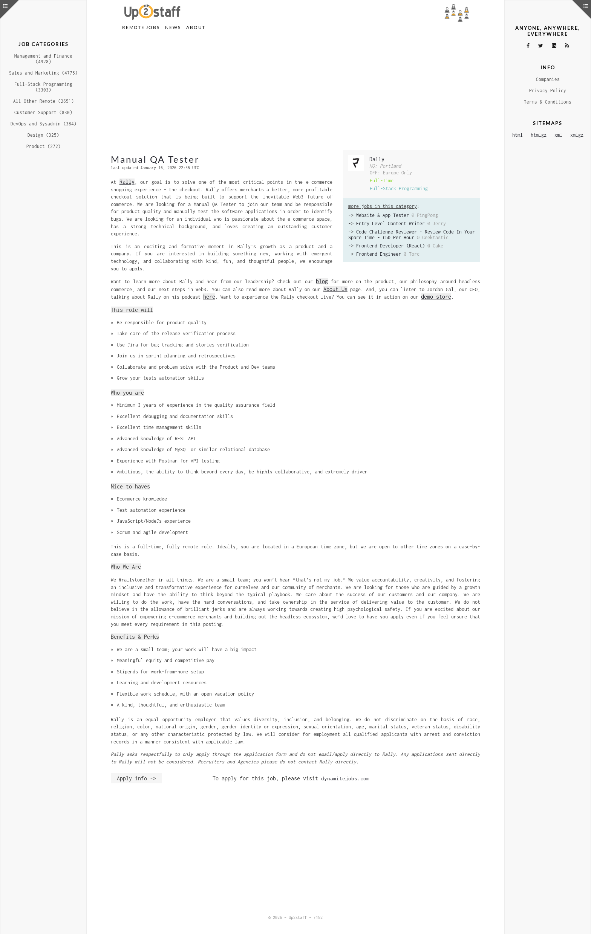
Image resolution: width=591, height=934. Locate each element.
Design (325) (43, 135)
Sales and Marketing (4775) (43, 72)
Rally (376, 159)
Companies (548, 79)
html (517, 135)
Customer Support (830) (43, 112)
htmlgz (539, 135)
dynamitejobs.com (345, 778)
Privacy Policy (547, 90)
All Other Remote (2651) (43, 101)
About (195, 27)
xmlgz (576, 135)
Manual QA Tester (155, 159)
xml (558, 135)
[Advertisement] (295, 91)
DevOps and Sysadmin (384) (44, 123)
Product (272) (43, 146)
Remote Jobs (140, 27)
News (173, 27)
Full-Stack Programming (399, 188)
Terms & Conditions (547, 101)
